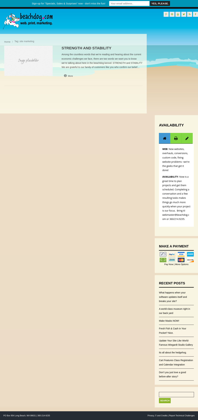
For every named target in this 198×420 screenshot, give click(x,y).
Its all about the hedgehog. (173, 352)
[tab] (164, 138)
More (70, 76)
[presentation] (164, 138)
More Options (181, 264)
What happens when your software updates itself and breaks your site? (173, 296)
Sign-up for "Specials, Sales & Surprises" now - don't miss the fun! (68, 3)
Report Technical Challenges (182, 415)
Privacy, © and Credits (157, 415)
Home (7, 41)
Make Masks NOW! (169, 320)
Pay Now (169, 264)
